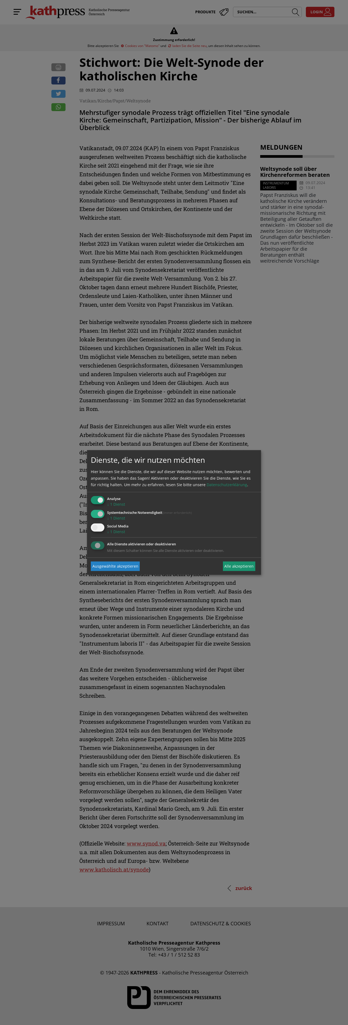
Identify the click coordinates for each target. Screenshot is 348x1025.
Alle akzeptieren (239, 566)
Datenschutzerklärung (227, 484)
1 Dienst (116, 504)
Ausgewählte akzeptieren (115, 566)
